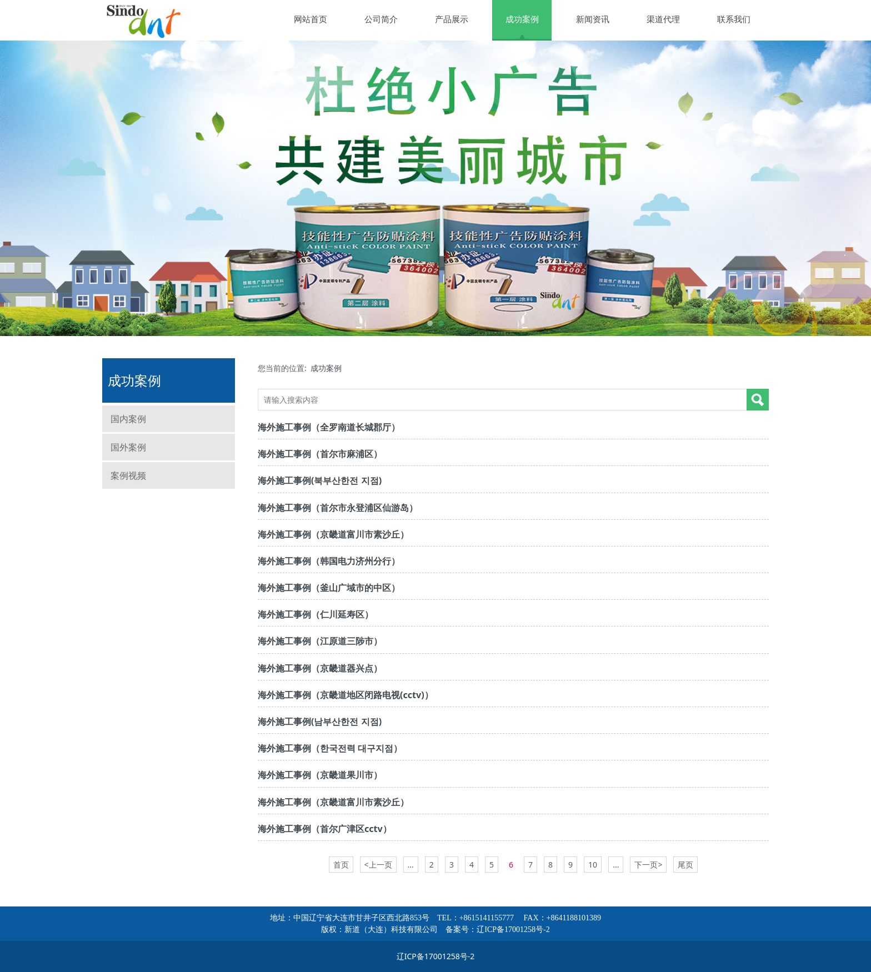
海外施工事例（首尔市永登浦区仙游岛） (338, 508)
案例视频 (128, 475)
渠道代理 (663, 18)
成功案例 (522, 18)
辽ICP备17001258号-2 (513, 929)
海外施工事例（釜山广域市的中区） (329, 588)
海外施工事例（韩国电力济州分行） (329, 561)
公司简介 (381, 18)
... (411, 864)
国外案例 (128, 447)
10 (592, 864)
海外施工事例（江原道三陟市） (320, 641)
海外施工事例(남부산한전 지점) (320, 721)
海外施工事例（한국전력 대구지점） (330, 748)
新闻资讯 (592, 18)
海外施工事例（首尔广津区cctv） (325, 829)
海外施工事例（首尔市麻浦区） (320, 454)
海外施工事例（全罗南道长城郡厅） (329, 427)
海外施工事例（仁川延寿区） (315, 614)
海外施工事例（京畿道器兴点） (320, 668)
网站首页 (310, 18)
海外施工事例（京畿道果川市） (320, 775)
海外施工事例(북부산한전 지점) (320, 480)
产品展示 (451, 18)
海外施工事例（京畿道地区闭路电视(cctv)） (345, 695)
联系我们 (733, 18)
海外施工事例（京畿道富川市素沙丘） (333, 534)
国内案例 (128, 419)
